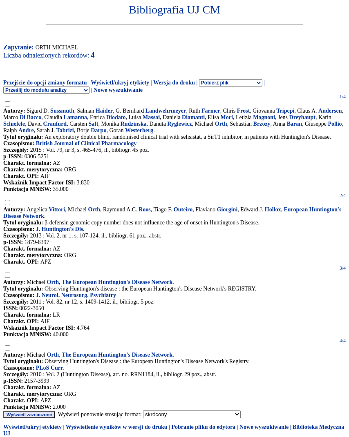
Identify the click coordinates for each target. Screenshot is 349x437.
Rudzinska (134, 124)
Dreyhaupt (302, 117)
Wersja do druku (174, 83)
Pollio (335, 124)
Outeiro (183, 209)
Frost (243, 111)
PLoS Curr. (50, 368)
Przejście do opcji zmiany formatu (45, 83)
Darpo (98, 130)
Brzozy (262, 124)
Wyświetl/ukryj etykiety (120, 83)
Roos (145, 209)
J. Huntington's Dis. (60, 229)
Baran (294, 124)
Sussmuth (62, 111)
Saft (93, 124)
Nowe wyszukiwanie (118, 90)
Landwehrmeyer (165, 111)
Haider (104, 111)
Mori (227, 117)
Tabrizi (65, 130)
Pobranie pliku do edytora (203, 427)
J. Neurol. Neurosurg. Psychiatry (76, 295)
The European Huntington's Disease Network (117, 282)
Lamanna (75, 117)
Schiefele (14, 124)
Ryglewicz (179, 124)
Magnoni (264, 117)
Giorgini (227, 209)
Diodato (115, 117)
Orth (221, 124)
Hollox (273, 209)
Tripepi (285, 111)
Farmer (210, 111)
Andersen (330, 111)
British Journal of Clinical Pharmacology (86, 143)
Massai (151, 117)
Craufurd (55, 124)
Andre (26, 130)
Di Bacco (30, 117)
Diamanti (193, 117)
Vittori (57, 209)
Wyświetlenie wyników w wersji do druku (117, 427)
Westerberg (139, 130)
